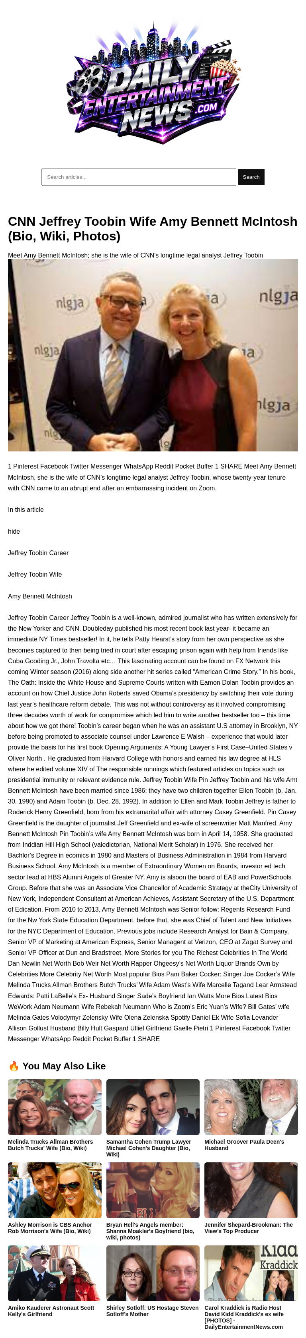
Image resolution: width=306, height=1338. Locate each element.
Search (251, 177)
